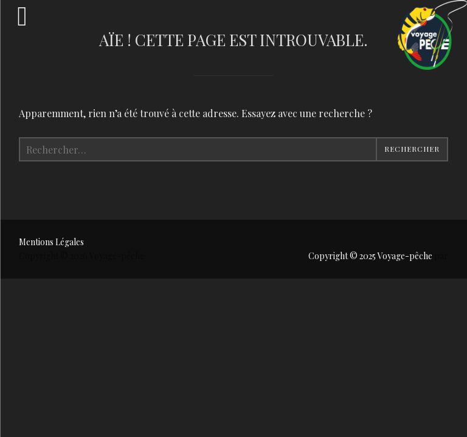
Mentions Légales (51, 242)
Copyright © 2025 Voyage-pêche (371, 256)
